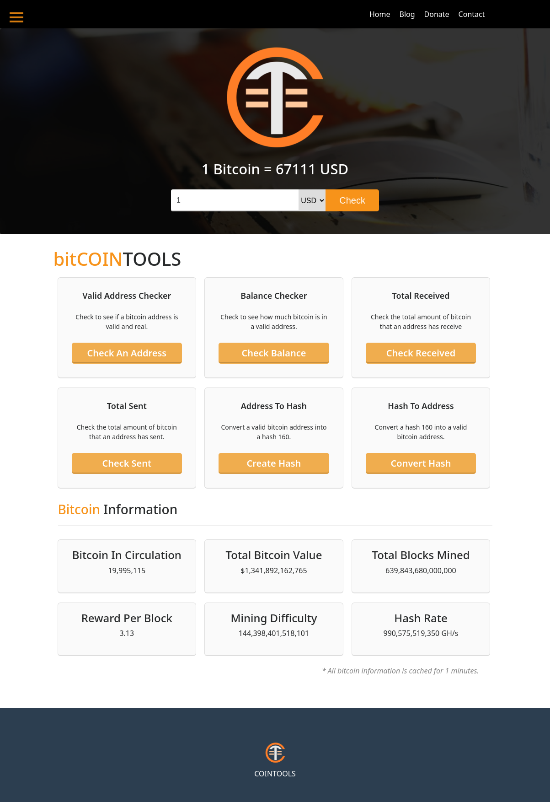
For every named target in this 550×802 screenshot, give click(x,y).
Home (379, 14)
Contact (472, 14)
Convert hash (421, 463)
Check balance (273, 353)
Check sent (126, 463)
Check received (420, 353)
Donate (436, 14)
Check (352, 200)
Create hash (273, 463)
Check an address (126, 353)
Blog (407, 14)
